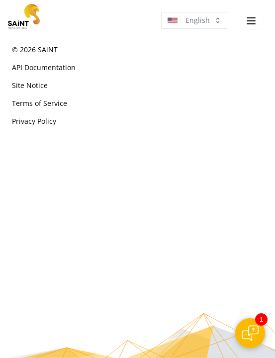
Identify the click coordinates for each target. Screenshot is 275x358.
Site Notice (30, 85)
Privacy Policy (34, 121)
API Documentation (44, 67)
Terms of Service (39, 103)
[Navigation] (251, 21)
